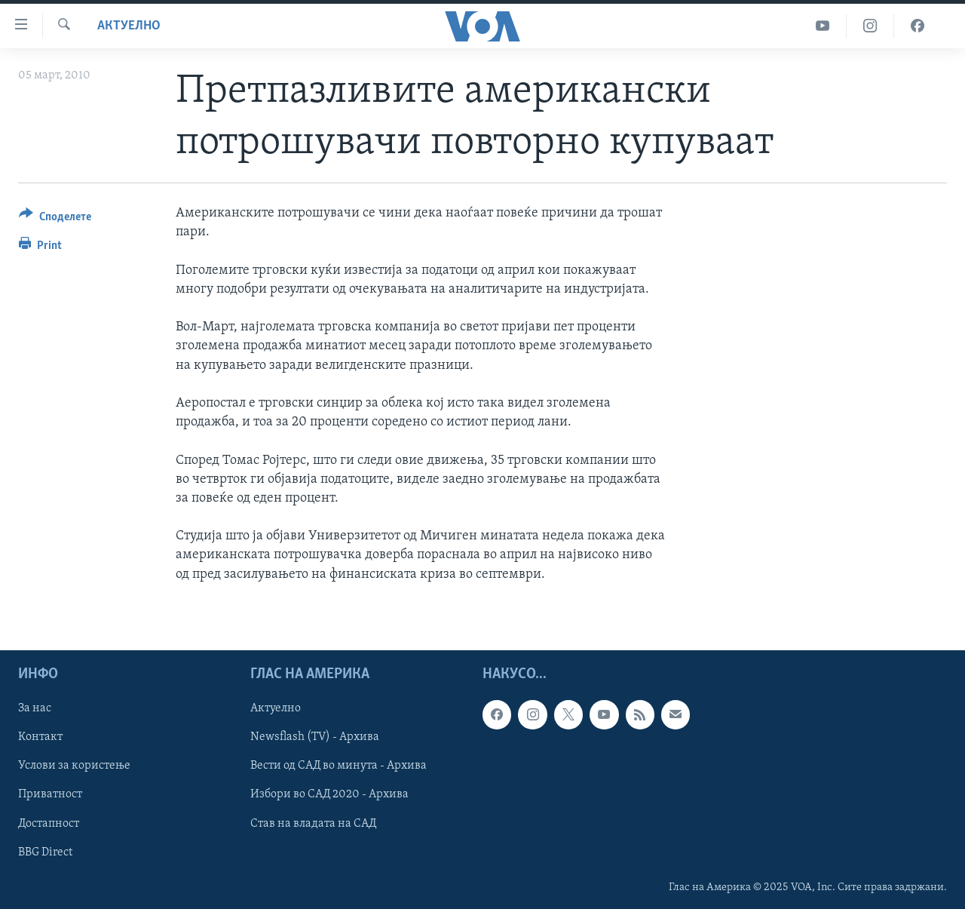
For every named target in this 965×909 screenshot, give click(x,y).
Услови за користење (74, 766)
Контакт (40, 737)
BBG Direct (45, 852)
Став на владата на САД (313, 823)
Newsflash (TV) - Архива (314, 737)
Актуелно (129, 26)
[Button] (55, 219)
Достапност (48, 823)
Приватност (50, 794)
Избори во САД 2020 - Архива (329, 794)
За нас (34, 708)
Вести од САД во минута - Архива (338, 766)
